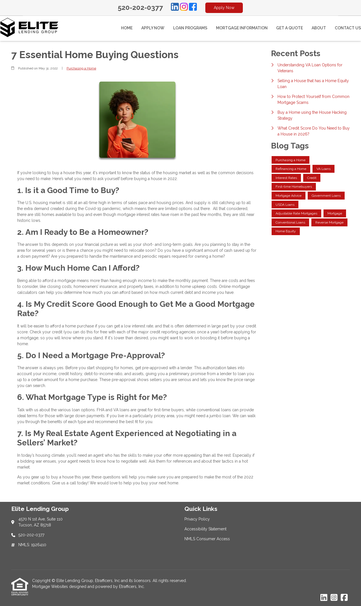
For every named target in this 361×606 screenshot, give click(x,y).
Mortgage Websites (50, 586)
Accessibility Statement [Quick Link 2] (205, 529)
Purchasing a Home (81, 68)
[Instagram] (184, 7)
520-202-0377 (140, 7)
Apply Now (224, 7)
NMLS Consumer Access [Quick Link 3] (207, 539)
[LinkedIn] (175, 7)
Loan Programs (190, 28)
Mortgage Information (242, 28)
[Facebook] (193, 7)
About (319, 28)
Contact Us (348, 28)
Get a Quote (289, 28)
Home (127, 28)
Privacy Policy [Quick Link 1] (197, 519)
